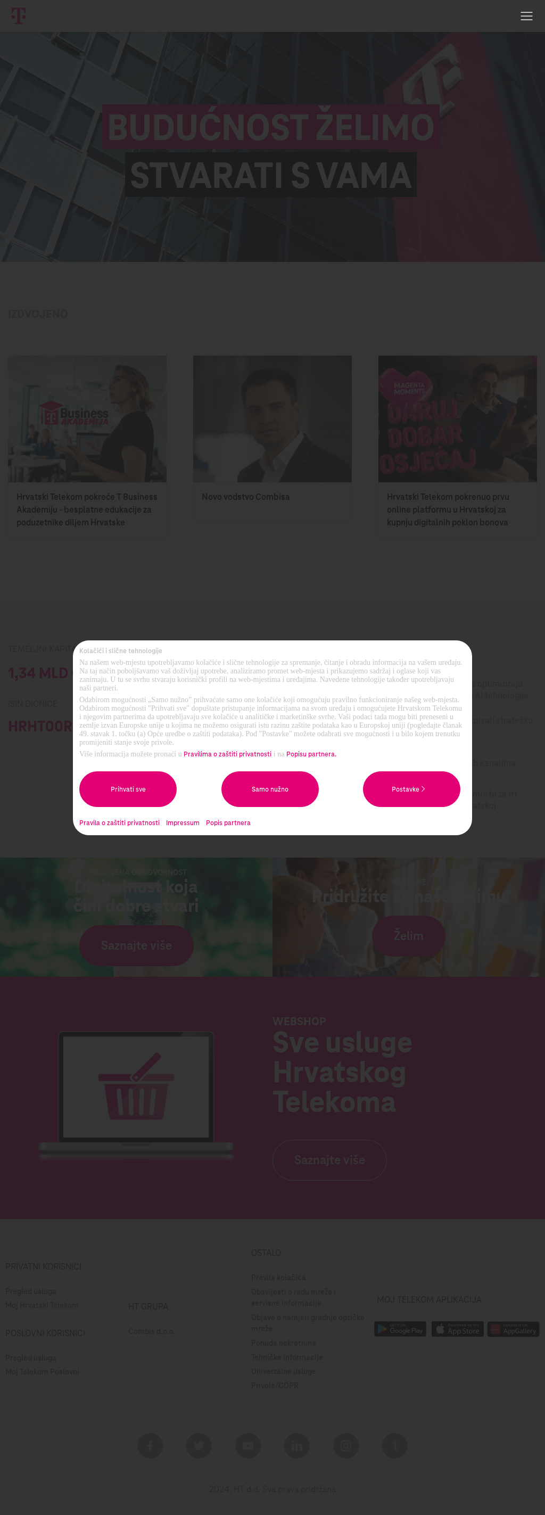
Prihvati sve (128, 789)
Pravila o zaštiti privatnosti (119, 823)
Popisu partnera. (311, 754)
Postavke (412, 789)
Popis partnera (228, 823)
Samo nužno (270, 789)
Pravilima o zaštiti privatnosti (227, 754)
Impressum (183, 823)
